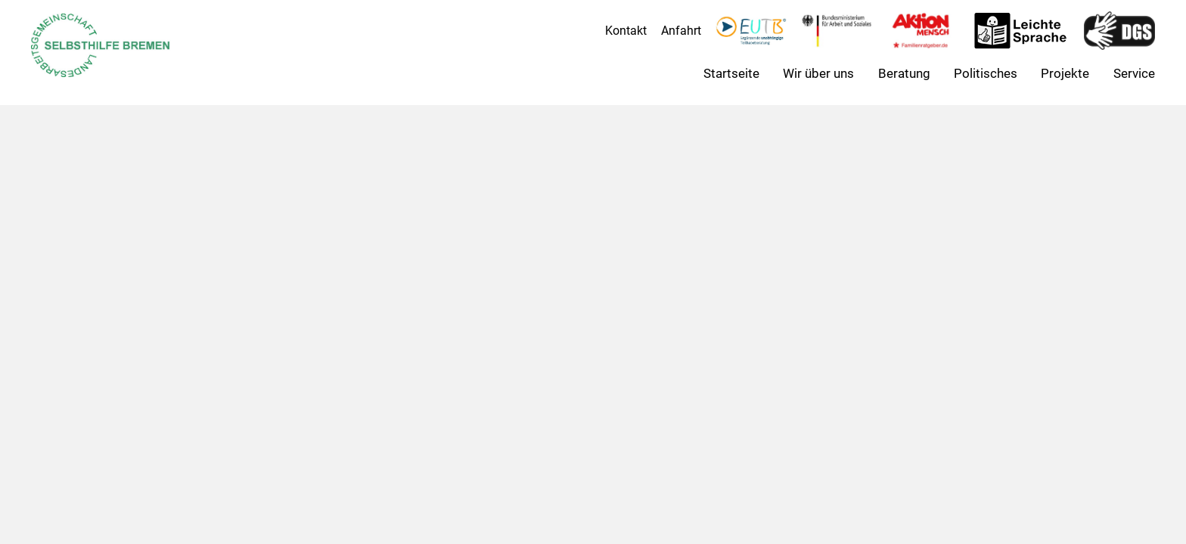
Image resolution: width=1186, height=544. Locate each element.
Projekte (1065, 73)
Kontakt (626, 30)
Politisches (985, 73)
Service (1134, 73)
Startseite (731, 73)
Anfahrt (681, 30)
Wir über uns (818, 73)
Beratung (904, 73)
